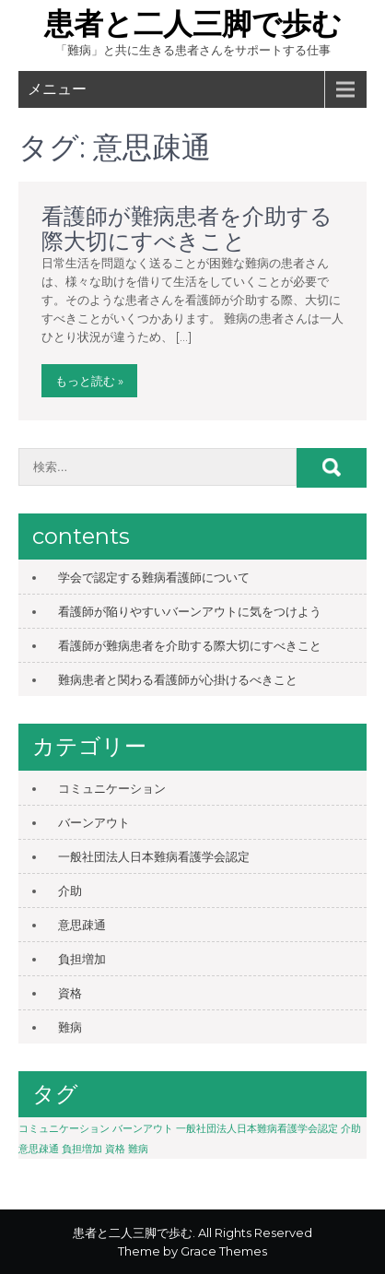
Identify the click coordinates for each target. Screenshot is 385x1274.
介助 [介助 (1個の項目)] (351, 1129)
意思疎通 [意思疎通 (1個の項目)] (38, 1149)
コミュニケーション (112, 788)
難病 (70, 1027)
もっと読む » (89, 380)
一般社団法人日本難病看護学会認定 (154, 856)
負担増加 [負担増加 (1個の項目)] (82, 1149)
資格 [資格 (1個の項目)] (115, 1149)
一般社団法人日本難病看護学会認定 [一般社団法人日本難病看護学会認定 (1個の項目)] (257, 1129)
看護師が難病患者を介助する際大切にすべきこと (186, 228)
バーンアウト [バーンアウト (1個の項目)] (142, 1129)
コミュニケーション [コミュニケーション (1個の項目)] (64, 1129)
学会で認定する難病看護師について (154, 577)
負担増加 (82, 958)
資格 (70, 992)
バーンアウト (94, 822)
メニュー (57, 89)
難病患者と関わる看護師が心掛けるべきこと (178, 679)
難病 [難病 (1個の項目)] (138, 1149)
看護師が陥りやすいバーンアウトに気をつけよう (189, 611)
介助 (70, 890)
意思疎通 (82, 924)
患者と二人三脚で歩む (193, 23)
